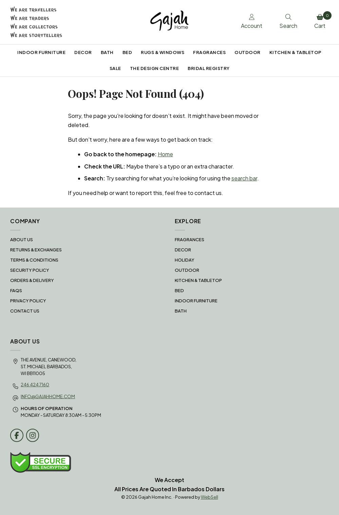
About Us (21, 239)
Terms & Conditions (34, 260)
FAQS (16, 290)
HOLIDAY (184, 260)
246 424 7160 (35, 384)
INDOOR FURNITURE (41, 52)
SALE (115, 68)
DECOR (83, 52)
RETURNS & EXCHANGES (36, 249)
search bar (244, 178)
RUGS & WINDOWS (162, 52)
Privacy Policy (28, 300)
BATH (107, 52)
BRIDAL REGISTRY (209, 68)
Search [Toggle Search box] (288, 22)
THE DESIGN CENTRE (154, 68)
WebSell (209, 497)
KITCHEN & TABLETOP (295, 52)
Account (251, 22)
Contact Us (24, 311)
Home (165, 154)
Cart (321, 20)
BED (127, 52)
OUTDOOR (247, 52)
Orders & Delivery (32, 280)
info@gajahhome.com (48, 396)
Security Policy (29, 270)
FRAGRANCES (209, 52)
